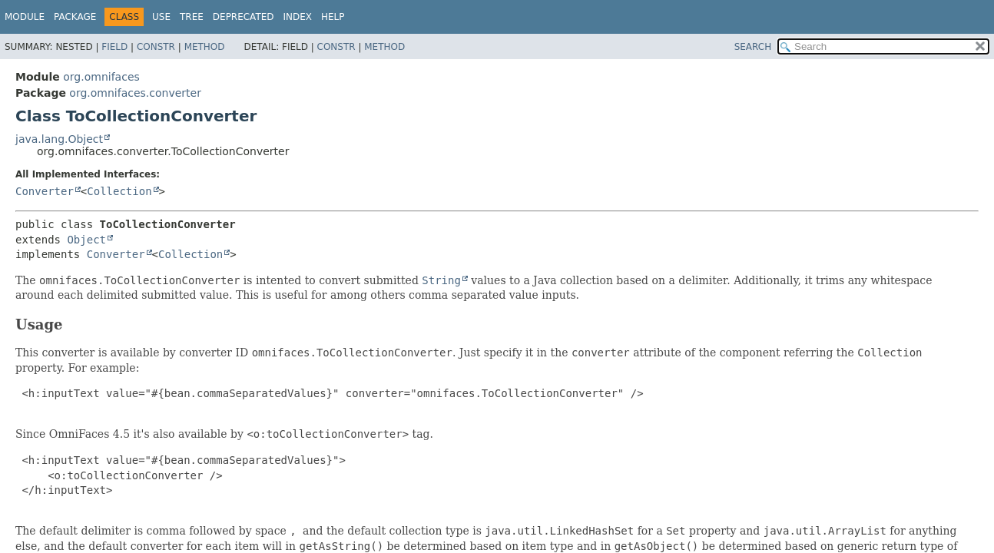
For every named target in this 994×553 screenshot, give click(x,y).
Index (298, 17)
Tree (192, 17)
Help (333, 17)
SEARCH (753, 46)
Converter (44, 191)
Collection (119, 191)
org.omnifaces (101, 77)
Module (25, 17)
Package (75, 17)
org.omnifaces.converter (135, 93)
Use (161, 17)
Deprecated (243, 17)
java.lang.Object (59, 139)
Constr (156, 46)
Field (114, 46)
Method (204, 46)
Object (86, 239)
